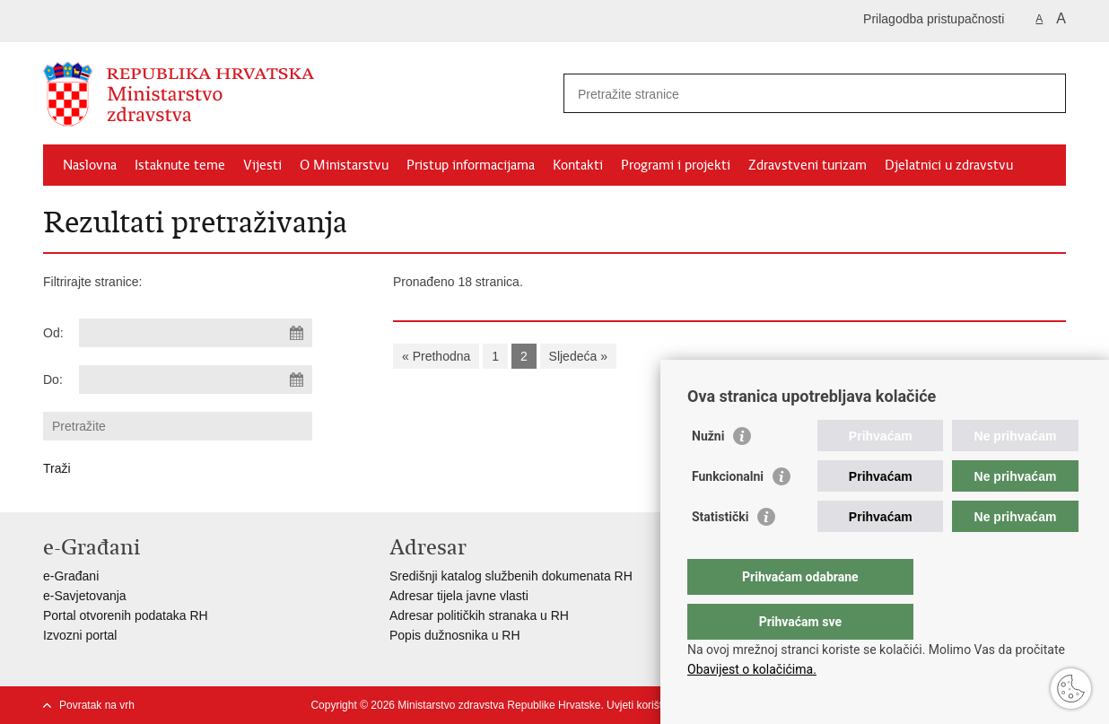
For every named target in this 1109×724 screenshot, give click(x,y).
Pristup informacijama (470, 165)
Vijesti (262, 165)
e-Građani (71, 576)
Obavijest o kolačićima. (751, 669)
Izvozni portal (80, 635)
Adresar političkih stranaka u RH (479, 615)
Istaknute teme (180, 165)
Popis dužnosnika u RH (454, 635)
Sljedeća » (578, 356)
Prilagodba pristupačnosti (933, 19)
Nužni (708, 472)
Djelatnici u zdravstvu (949, 165)
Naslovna (90, 165)
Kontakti (578, 165)
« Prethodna (436, 356)
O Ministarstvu (344, 165)
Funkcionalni (728, 512)
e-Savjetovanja (85, 596)
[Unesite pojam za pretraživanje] (795, 94)
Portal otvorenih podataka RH (125, 615)
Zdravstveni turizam (807, 165)
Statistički (720, 552)
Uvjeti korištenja (645, 705)
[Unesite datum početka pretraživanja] (195, 332)
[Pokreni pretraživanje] (1045, 93)
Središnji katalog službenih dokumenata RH (511, 576)
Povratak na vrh (97, 705)
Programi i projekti (675, 165)
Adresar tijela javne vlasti (458, 596)
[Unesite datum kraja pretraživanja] (195, 379)
